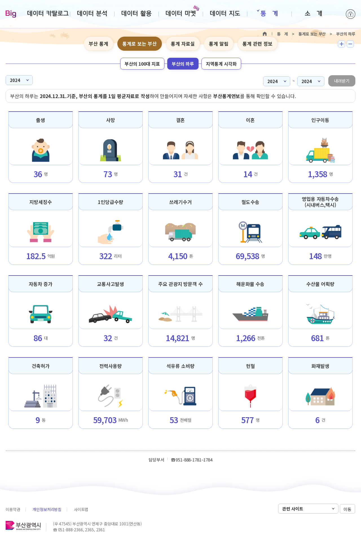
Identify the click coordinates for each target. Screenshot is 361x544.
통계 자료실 (183, 43)
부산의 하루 (183, 63)
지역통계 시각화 (221, 63)
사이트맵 (81, 509)
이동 (347, 509)
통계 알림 (218, 43)
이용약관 (13, 509)
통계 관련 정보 (257, 43)
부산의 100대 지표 (142, 63)
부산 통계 (98, 43)
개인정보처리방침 (46, 509)
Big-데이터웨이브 (11, 14)
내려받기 (342, 81)
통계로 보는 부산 (139, 43)
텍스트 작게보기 (350, 44)
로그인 (350, 14)
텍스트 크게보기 (341, 44)
